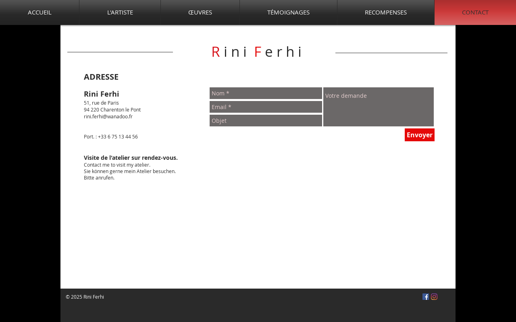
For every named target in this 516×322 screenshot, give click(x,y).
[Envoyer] (420, 134)
